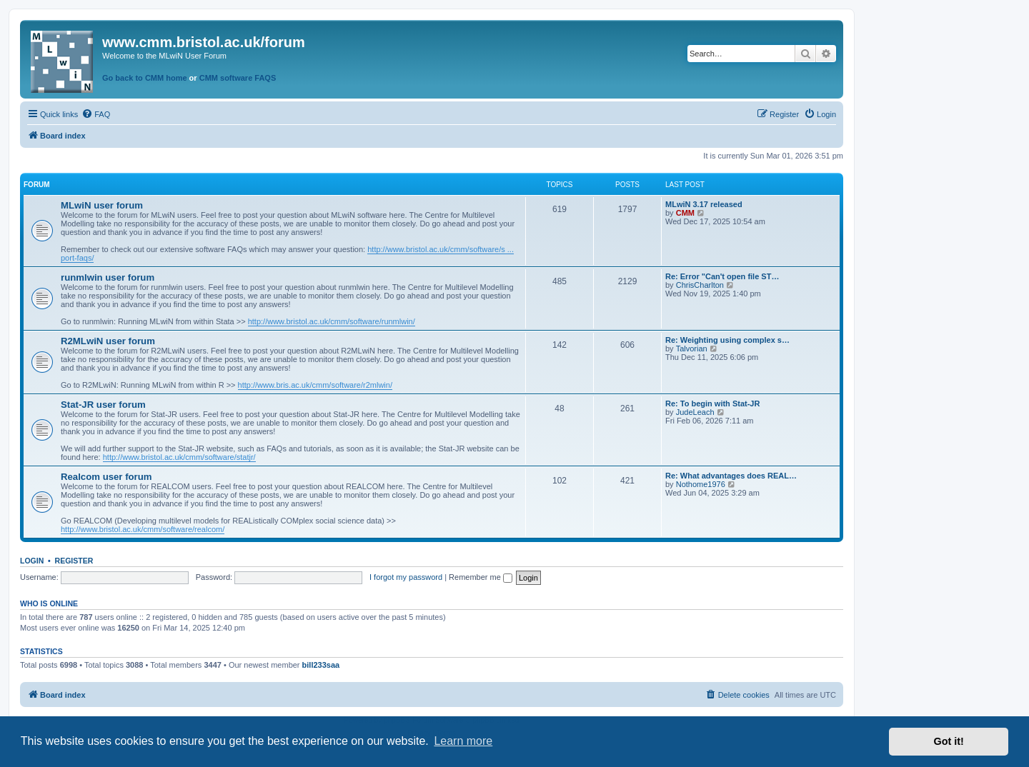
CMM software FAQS (238, 78)
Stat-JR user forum (103, 404)
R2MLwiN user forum (108, 341)
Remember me (480, 577)
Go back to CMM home (144, 78)
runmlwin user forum (107, 277)
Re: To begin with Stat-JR (712, 403)
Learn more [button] (463, 741)
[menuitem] (95, 114)
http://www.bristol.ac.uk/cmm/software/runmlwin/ (331, 321)
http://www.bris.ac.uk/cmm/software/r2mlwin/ (315, 385)
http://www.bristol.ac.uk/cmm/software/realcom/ (142, 529)
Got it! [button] (949, 741)
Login (32, 560)
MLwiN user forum (102, 205)
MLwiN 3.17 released (703, 204)
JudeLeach (695, 412)
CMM (685, 213)
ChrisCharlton (700, 285)
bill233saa (321, 665)
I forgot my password (405, 577)
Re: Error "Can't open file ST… (722, 276)
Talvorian (691, 348)
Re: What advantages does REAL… (731, 475)
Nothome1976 (700, 484)
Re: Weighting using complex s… (727, 340)
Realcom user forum (106, 476)
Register (74, 560)
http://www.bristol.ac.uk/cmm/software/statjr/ (179, 457)
